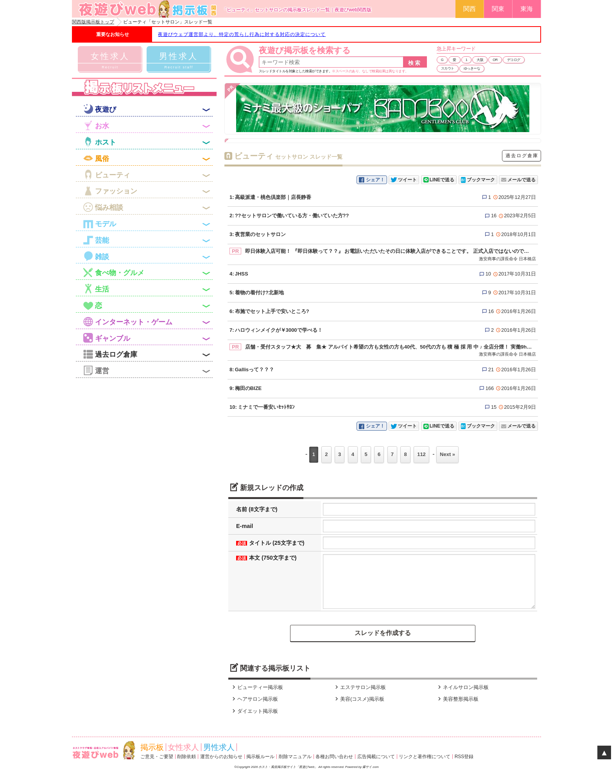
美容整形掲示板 (457, 699)
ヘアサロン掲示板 (254, 699)
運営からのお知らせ (221, 756)
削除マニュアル (295, 756)
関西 (469, 8)
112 (421, 454)
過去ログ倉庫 (521, 155)
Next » (447, 454)
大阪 (480, 60)
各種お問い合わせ (334, 756)
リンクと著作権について (424, 756)
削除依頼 (186, 756)
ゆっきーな (472, 68)
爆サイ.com (370, 767)
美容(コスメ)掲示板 (358, 699)
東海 (526, 8)
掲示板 (152, 747)
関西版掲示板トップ (93, 22)
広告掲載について (376, 756)
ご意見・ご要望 (156, 756)
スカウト (447, 68)
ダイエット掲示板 (254, 711)
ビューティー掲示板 (256, 687)
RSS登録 (464, 756)
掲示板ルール (260, 756)
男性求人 (219, 747)
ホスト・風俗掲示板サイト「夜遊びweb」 (288, 767)
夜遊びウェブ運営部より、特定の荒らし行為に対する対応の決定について (242, 34)
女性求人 (183, 747)
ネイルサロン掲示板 (462, 687)
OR (495, 60)
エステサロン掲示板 (359, 687)
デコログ (513, 60)
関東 (498, 8)
